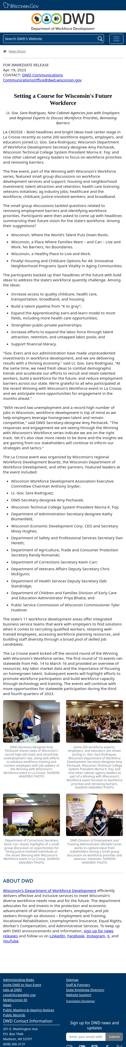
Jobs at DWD (12, 990)
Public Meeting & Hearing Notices (28, 1010)
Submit (114, 1036)
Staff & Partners (78, 984)
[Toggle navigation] (116, 39)
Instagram (96, 935)
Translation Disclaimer (80, 1001)
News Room (17, 51)
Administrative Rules (18, 979)
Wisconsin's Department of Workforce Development (49, 890)
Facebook (76, 935)
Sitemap (72, 979)
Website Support (78, 995)
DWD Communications (42, 74)
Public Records (14, 1015)
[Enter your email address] (86, 1037)
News (7, 1005)
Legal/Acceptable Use (19, 995)
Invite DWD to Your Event (22, 984)
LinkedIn (57, 935)
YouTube (10, 940)
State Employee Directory (85, 990)
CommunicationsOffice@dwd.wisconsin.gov (42, 79)
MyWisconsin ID (15, 1000)
